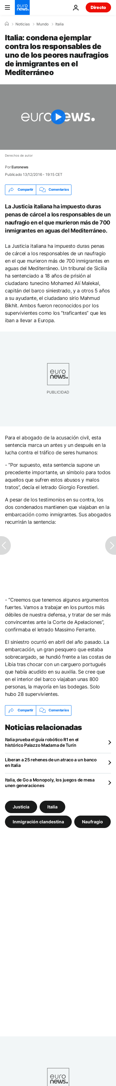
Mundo (43, 24)
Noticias (22, 24)
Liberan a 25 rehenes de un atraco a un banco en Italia (51, 762)
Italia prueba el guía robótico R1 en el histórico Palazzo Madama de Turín (42, 742)
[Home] (7, 24)
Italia (59, 24)
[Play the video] (58, 117)
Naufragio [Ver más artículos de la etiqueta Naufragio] (92, 821)
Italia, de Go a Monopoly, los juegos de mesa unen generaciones (50, 782)
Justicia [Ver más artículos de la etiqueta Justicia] (21, 806)
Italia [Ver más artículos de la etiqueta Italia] (52, 806)
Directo (98, 7)
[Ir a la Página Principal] (22, 7)
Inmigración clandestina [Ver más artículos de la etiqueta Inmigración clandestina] (38, 821)
